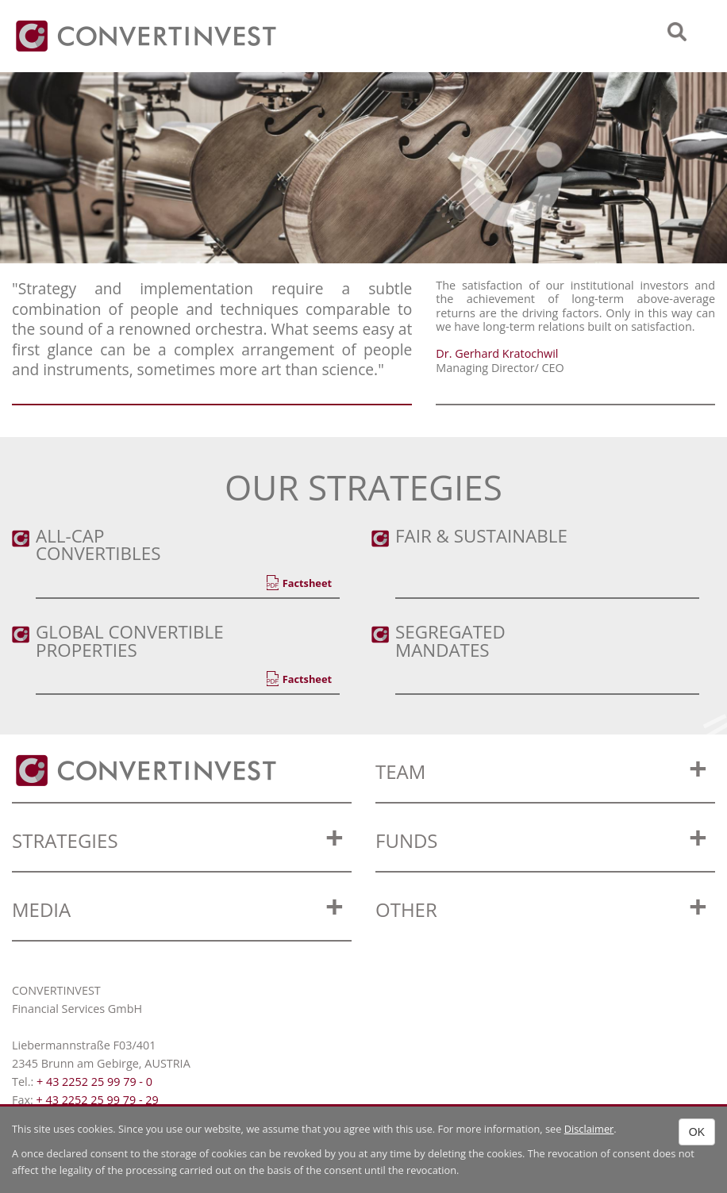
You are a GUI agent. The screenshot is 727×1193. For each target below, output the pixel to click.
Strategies (65, 840)
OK (697, 1132)
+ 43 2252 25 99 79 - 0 (94, 1081)
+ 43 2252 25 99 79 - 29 (97, 1099)
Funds (406, 840)
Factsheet (307, 583)
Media (41, 909)
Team (400, 771)
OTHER (406, 909)
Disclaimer (589, 1129)
